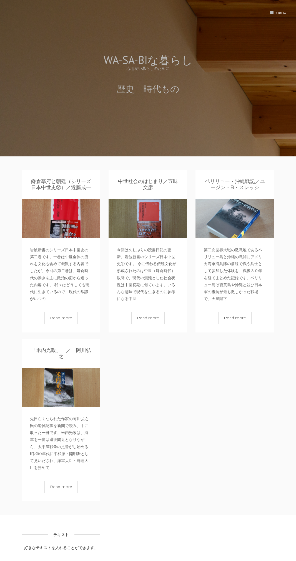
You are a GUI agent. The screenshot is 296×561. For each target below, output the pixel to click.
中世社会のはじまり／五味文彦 (148, 184)
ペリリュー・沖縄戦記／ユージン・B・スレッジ (235, 184)
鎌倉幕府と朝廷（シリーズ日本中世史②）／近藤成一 (61, 184)
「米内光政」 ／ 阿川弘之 (61, 353)
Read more (61, 317)
